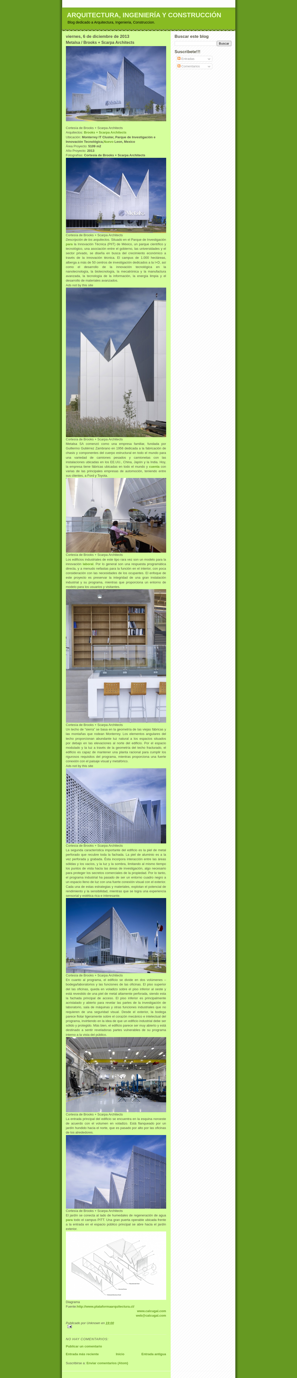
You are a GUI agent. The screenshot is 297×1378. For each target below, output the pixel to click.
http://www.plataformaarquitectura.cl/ (105, 1306)
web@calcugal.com (151, 1315)
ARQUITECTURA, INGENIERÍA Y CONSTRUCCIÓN (144, 15)
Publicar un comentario (84, 1346)
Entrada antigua (153, 1354)
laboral (88, 564)
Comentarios (188, 66)
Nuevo (109, 142)
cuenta (154, 466)
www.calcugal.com (151, 1311)
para (69, 244)
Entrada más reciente (82, 1354)
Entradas (185, 59)
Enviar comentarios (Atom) (107, 1363)
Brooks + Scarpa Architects (105, 132)
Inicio (120, 1354)
